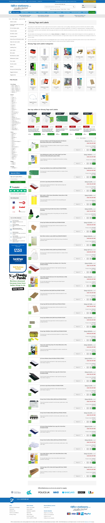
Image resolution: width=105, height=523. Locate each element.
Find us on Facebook (49, 514)
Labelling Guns (18, 47)
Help (10, 505)
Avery (53, 34)
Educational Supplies (77, 12)
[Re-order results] (88, 138)
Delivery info (12, 511)
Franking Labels (18, 36)
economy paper (30, 516)
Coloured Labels (18, 30)
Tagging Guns (18, 74)
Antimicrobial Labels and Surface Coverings (18, 24)
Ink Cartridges (33, 12)
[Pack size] (78, 150)
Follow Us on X (47, 516)
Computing (58, 12)
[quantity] (84, 150)
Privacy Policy (12, 514)
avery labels (29, 509)
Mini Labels (18, 52)
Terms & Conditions (14, 512)
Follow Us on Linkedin (49, 518)
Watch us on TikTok (48, 512)
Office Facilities (66, 12)
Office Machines (51, 12)
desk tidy (29, 512)
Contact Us (40, 1)
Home (10, 12)
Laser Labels (18, 50)
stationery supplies (31, 511)
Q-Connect (57, 34)
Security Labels (18, 63)
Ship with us (47, 507)
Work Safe (85, 12)
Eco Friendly (92, 12)
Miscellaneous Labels (18, 55)
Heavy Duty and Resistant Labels (18, 39)
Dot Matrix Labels (18, 33)
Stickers (18, 66)
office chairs (29, 514)
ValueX (63, 34)
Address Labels (18, 21)
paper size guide (30, 507)
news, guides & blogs (32, 517)
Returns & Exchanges (14, 507)
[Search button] (74, 7)
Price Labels (18, 61)
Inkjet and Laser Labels (18, 41)
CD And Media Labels (18, 28)
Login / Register (89, 1)
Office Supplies (16, 12)
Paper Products (25, 12)
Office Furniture (42, 12)
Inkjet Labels (18, 44)
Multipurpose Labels (18, 58)
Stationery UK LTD (88, 521)
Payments (11, 509)
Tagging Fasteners (18, 72)
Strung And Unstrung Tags (18, 69)
